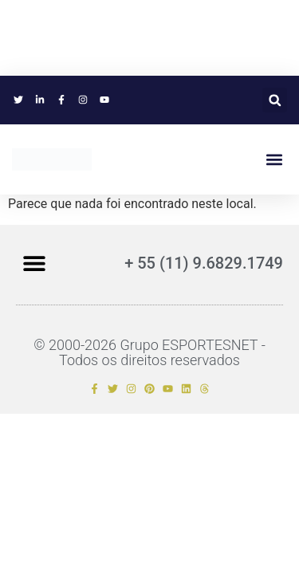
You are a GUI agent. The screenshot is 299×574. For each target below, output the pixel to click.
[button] (274, 100)
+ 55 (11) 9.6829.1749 (203, 263)
